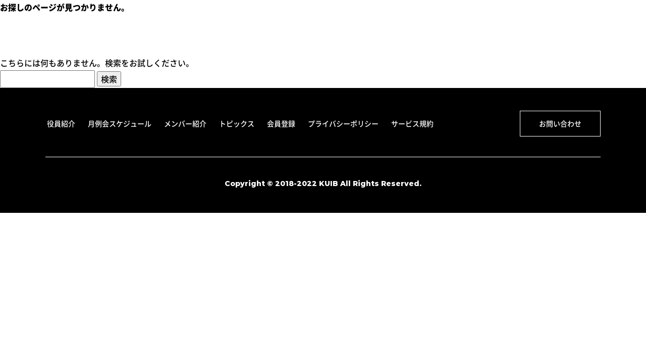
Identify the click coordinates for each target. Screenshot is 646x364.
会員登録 (281, 123)
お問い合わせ (560, 123)
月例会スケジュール (119, 123)
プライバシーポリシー (343, 123)
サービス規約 (412, 123)
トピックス (236, 123)
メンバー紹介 (185, 123)
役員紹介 (61, 123)
